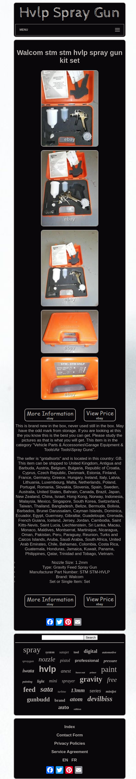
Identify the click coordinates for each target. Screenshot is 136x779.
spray (32, 649)
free (112, 679)
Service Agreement (69, 751)
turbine (62, 691)
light (40, 681)
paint (109, 669)
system (50, 652)
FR (74, 760)
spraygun (28, 661)
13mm (78, 690)
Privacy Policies (69, 743)
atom (76, 699)
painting (27, 681)
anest (66, 671)
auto (63, 707)
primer (93, 672)
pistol (65, 660)
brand (60, 700)
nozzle (47, 659)
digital (90, 651)
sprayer (68, 681)
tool (76, 652)
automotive (109, 652)
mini (53, 680)
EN (65, 760)
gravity (91, 679)
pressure (110, 661)
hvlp (47, 669)
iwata (28, 671)
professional (87, 660)
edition (77, 709)
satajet (64, 652)
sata (46, 689)
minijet (111, 691)
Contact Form (69, 735)
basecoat (80, 672)
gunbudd (38, 699)
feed (29, 689)
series (95, 691)
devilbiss (99, 699)
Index (69, 726)
